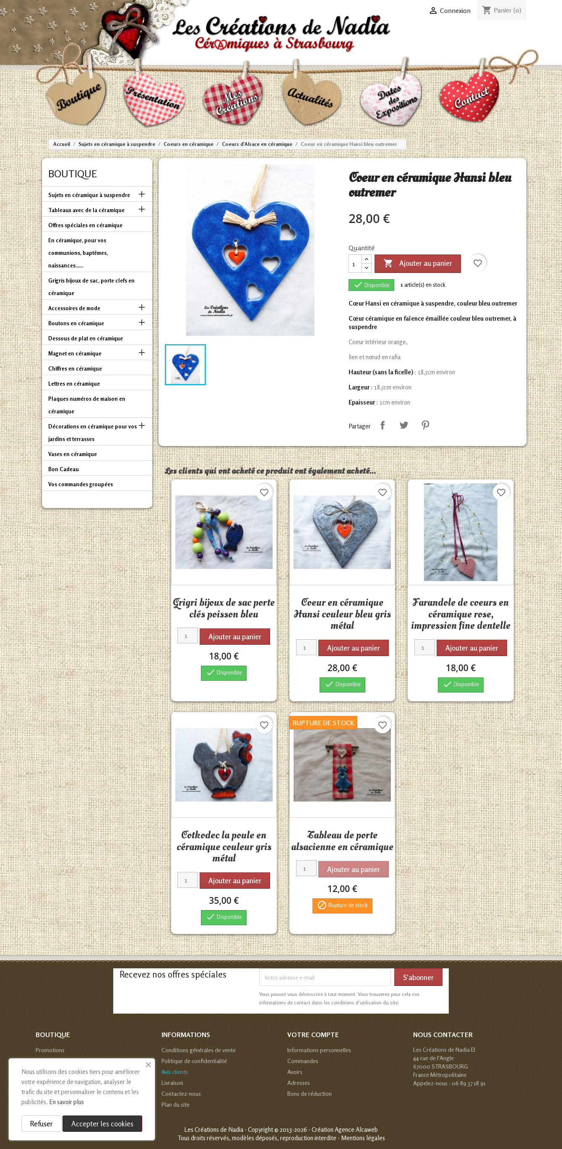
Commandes (302, 1060)
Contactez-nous (181, 1093)
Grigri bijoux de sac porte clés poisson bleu (224, 608)
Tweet (403, 425)
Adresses (298, 1082)
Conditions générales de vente (198, 1049)
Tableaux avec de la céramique (86, 210)
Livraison (172, 1082)
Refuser (41, 1123)
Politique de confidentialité (194, 1060)
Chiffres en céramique (75, 368)
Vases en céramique (72, 454)
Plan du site (175, 1104)
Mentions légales (363, 1138)
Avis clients (174, 1071)
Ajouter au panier (417, 263)
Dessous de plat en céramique (85, 338)
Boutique (72, 174)
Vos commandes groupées (80, 484)
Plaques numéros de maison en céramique (86, 405)
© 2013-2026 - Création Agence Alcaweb (326, 1129)
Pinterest (425, 425)
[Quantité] (355, 263)
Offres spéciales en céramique (85, 225)
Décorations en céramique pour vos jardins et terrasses (92, 432)
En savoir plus (66, 1102)
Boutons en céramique (76, 323)
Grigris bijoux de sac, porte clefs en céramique (91, 286)
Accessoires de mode (74, 308)
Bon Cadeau (63, 469)
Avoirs (294, 1071)
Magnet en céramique (74, 353)
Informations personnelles (319, 1049)
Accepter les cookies (102, 1123)
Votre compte (313, 1034)
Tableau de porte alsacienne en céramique (342, 841)
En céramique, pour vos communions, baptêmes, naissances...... (78, 253)
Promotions (50, 1049)
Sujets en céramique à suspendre (89, 195)
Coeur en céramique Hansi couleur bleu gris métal (342, 614)
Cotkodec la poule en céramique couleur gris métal (224, 846)
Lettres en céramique (74, 383)
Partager (382, 425)
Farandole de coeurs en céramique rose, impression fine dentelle (460, 614)
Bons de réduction (309, 1093)
